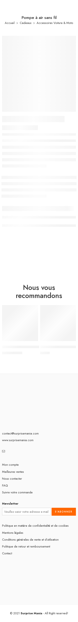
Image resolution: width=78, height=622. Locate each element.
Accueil (10, 23)
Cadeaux (25, 23)
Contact (7, 553)
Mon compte (10, 464)
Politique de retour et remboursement (26, 546)
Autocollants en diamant (58, 347)
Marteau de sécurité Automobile (26, 347)
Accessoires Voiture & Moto (55, 23)
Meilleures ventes (13, 471)
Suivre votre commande (17, 492)
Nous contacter (12, 478)
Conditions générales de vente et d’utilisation (30, 539)
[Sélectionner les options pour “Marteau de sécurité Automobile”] (32, 340)
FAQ (5, 485)
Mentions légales (12, 532)
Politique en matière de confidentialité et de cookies (35, 525)
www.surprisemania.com (17, 440)
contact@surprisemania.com (20, 433)
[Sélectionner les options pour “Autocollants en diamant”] (70, 340)
